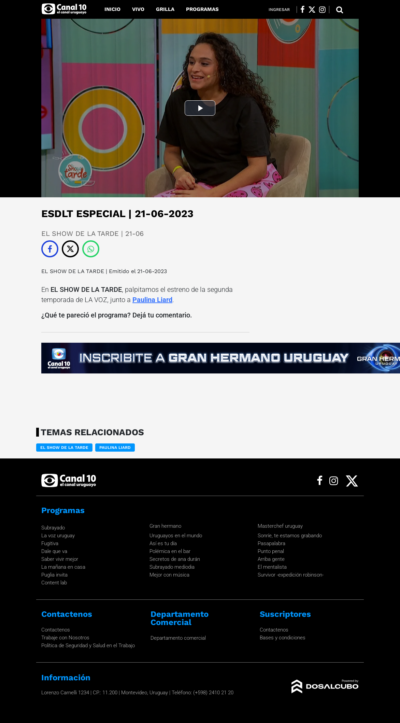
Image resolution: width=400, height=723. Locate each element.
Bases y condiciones (282, 638)
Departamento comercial (178, 638)
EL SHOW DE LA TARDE (72, 271)
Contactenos (55, 630)
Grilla (165, 9)
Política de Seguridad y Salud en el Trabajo (88, 645)
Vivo (138, 9)
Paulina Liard (152, 300)
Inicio (112, 9)
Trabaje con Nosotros (65, 638)
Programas (202, 9)
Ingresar (279, 9)
